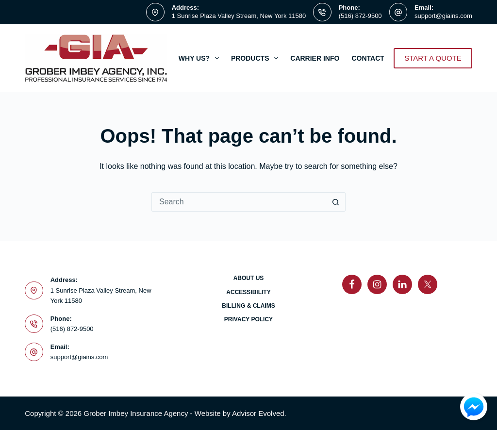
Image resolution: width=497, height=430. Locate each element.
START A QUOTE (433, 58)
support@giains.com (443, 15)
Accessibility (248, 292)
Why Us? (201, 58)
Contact (374, 58)
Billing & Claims (248, 305)
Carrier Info (314, 58)
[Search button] (336, 202)
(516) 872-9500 (360, 15)
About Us (248, 278)
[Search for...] (238, 202)
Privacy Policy (248, 319)
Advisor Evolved (258, 413)
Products (256, 58)
